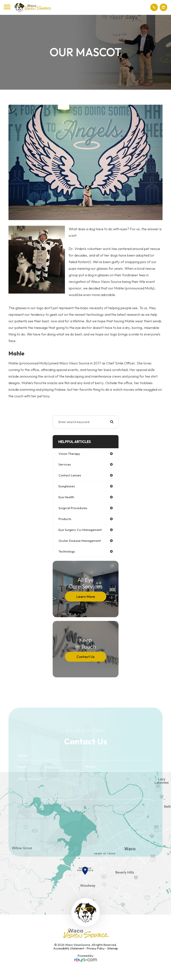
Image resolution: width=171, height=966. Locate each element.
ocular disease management (80, 541)
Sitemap (112, 948)
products (65, 519)
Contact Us (85, 656)
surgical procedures (73, 508)
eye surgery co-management (80, 530)
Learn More (85, 596)
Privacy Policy (96, 948)
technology (67, 551)
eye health (66, 497)
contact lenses (70, 475)
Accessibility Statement (68, 948)
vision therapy (69, 454)
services (65, 464)
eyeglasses (67, 486)
